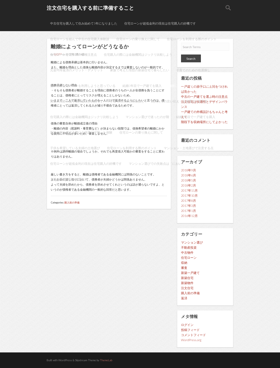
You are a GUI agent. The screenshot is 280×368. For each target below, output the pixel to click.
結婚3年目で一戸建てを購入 (142, 85)
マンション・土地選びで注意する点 (189, 148)
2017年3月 (188, 205)
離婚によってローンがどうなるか (192, 85)
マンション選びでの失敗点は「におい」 (157, 163)
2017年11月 (189, 190)
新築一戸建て (190, 273)
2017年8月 (188, 200)
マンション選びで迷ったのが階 (147, 117)
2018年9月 (188, 170)
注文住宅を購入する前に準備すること (90, 8)
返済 (184, 298)
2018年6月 (188, 175)
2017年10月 (189, 195)
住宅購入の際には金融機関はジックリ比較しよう (138, 54)
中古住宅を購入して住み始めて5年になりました (83, 23)
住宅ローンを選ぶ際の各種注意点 (73, 54)
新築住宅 (187, 278)
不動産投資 (189, 247)
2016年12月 (189, 215)
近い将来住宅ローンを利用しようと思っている (83, 85)
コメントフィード (193, 335)
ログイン (187, 325)
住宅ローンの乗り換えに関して (138, 39)
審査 (184, 267)
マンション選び (192, 242)
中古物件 (187, 252)
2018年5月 (188, 180)
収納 (184, 262)
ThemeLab (106, 360)
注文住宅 (187, 288)
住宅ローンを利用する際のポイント (192, 39)
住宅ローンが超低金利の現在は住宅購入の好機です (160, 23)
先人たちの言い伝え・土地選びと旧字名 (179, 101)
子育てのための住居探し (193, 70)
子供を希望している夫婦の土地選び (75, 148)
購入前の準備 (72, 202)
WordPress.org (191, 340)
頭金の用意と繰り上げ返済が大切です (76, 101)
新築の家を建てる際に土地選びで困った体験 (81, 132)
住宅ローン (189, 257)
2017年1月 (188, 210)
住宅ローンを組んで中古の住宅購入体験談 (79, 39)
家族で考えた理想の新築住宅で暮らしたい (139, 70)
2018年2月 (188, 185)
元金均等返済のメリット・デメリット (76, 70)
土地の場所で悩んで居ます (69, 179)
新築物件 (187, 283)
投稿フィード (190, 330)
